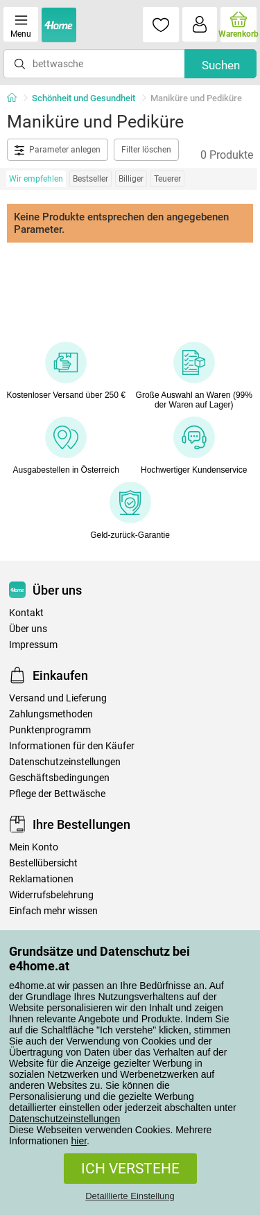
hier (79, 1140)
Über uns (28, 629)
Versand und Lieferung (58, 698)
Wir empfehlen (36, 179)
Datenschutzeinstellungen (64, 1118)
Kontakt (26, 613)
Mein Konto (33, 847)
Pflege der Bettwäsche (57, 794)
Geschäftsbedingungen (59, 778)
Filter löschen (146, 150)
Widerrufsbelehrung (51, 895)
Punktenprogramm (50, 730)
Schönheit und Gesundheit (83, 98)
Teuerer (167, 179)
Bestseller (90, 179)
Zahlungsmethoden (51, 714)
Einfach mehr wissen (53, 911)
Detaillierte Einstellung (130, 1196)
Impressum (33, 645)
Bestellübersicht (43, 863)
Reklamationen (41, 879)
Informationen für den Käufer (72, 746)
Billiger (131, 179)
